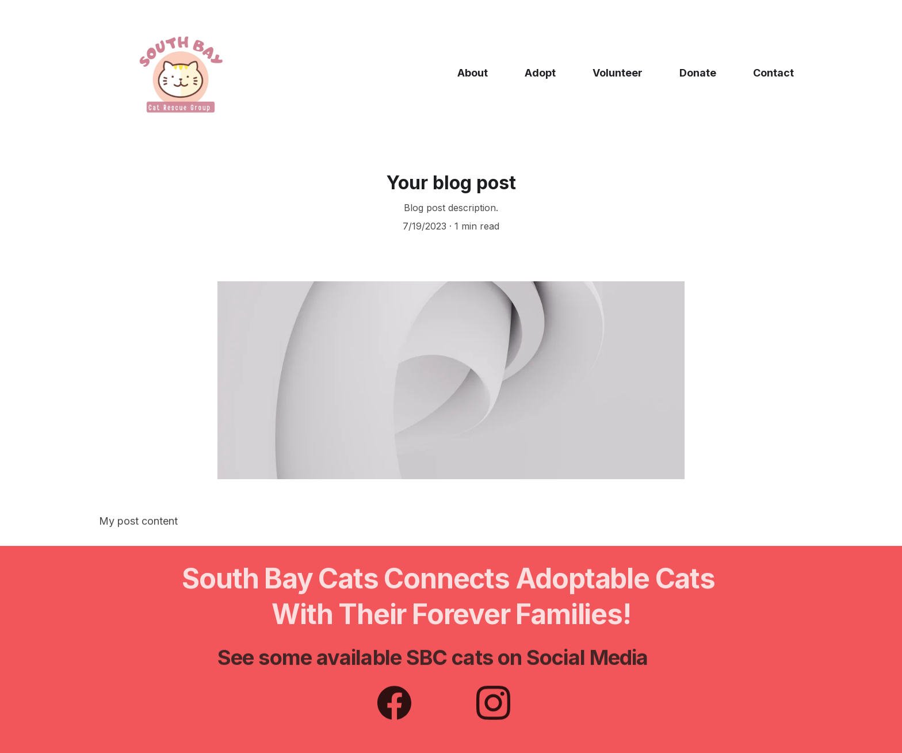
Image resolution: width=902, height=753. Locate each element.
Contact (773, 73)
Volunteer (618, 73)
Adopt (540, 73)
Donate (697, 73)
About (472, 73)
